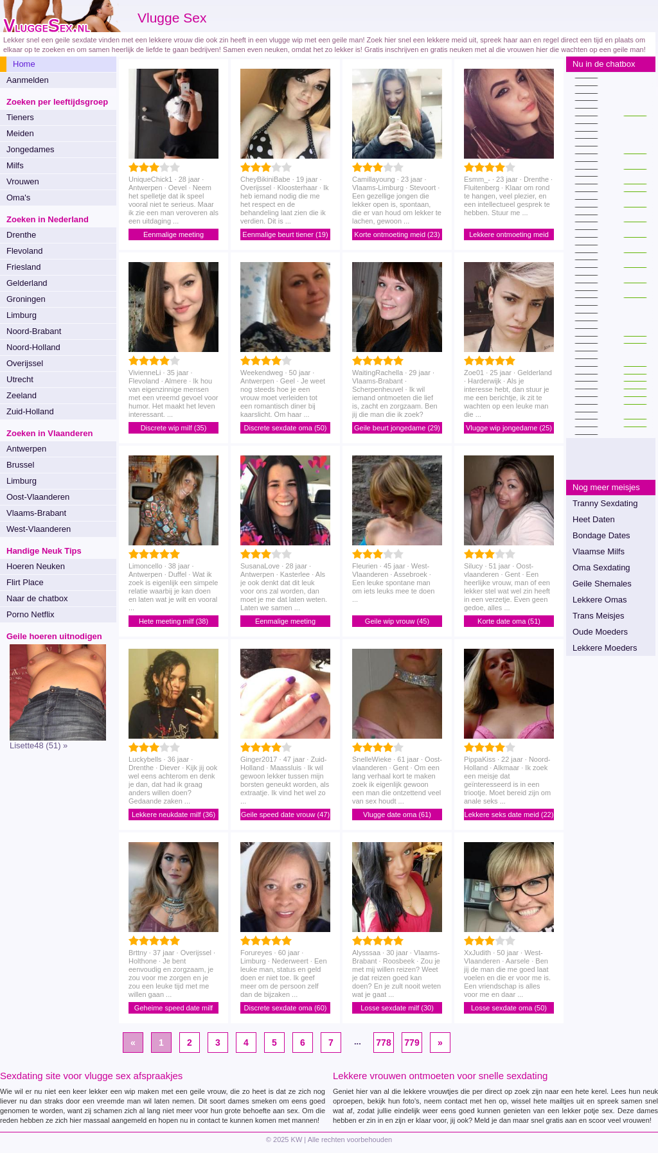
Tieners (20, 117)
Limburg (21, 315)
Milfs (15, 165)
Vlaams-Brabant (36, 513)
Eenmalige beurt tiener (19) (285, 234)
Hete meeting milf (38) (173, 621)
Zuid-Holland (30, 411)
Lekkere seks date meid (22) (509, 814)
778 (383, 1042)
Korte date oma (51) (508, 621)
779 (411, 1042)
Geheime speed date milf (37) (173, 1009)
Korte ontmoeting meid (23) (397, 234)
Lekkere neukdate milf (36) (173, 814)
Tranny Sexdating (605, 503)
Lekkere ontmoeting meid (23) (509, 235)
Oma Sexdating (601, 567)
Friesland (23, 267)
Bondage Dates (601, 535)
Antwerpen (26, 448)
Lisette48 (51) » (38, 745)
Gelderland (27, 283)
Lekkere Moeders (605, 648)
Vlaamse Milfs (599, 551)
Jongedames (30, 149)
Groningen (26, 299)
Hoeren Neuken (35, 566)
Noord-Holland (33, 347)
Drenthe (21, 235)
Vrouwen (22, 181)
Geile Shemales (602, 583)
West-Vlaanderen (38, 529)
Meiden (20, 133)
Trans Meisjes (598, 616)
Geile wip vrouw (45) (397, 621)
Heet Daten (594, 519)
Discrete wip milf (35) (174, 428)
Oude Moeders (600, 632)
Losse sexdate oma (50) (509, 1008)
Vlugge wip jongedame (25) (509, 428)
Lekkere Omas (600, 599)
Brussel (20, 465)
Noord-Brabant (33, 331)
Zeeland (21, 395)
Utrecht (19, 379)
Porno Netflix (30, 614)
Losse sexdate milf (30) (397, 1008)
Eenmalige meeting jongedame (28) (173, 235)
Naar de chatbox (36, 598)
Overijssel (24, 363)
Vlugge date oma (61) (397, 814)
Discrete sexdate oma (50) (285, 428)
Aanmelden (27, 80)
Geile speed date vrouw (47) (285, 814)
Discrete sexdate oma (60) (285, 1008)
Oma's (18, 197)
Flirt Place (25, 582)
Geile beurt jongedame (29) (397, 428)
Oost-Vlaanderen (37, 497)
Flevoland (24, 251)
